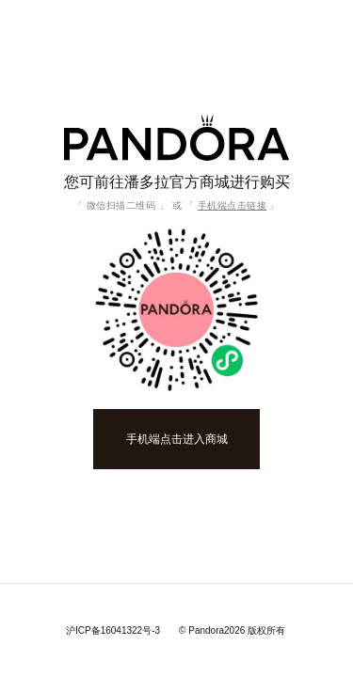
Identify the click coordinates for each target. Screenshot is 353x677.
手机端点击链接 (232, 205)
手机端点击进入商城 (177, 439)
